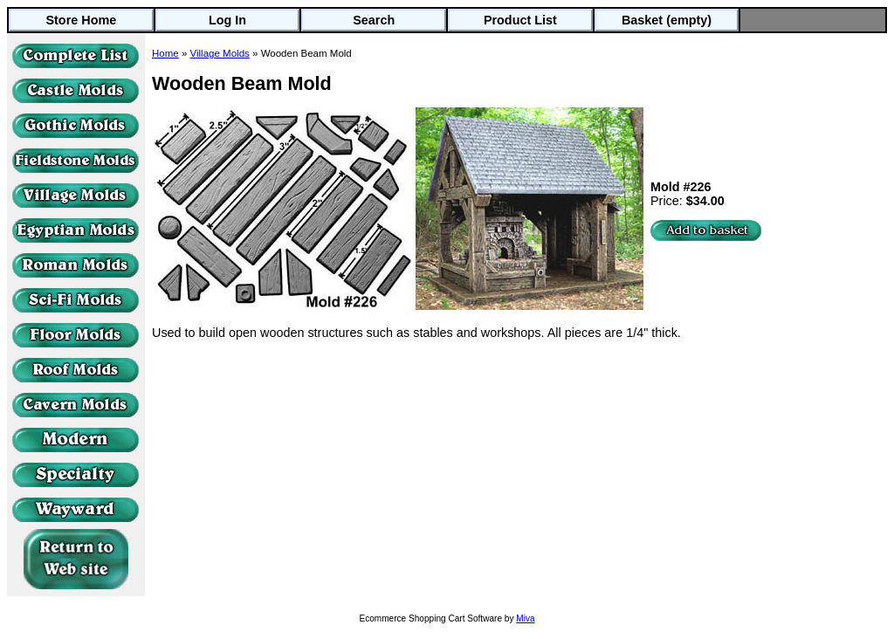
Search (374, 20)
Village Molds (220, 53)
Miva (525, 618)
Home (165, 53)
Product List (520, 20)
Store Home (80, 20)
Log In (227, 20)
